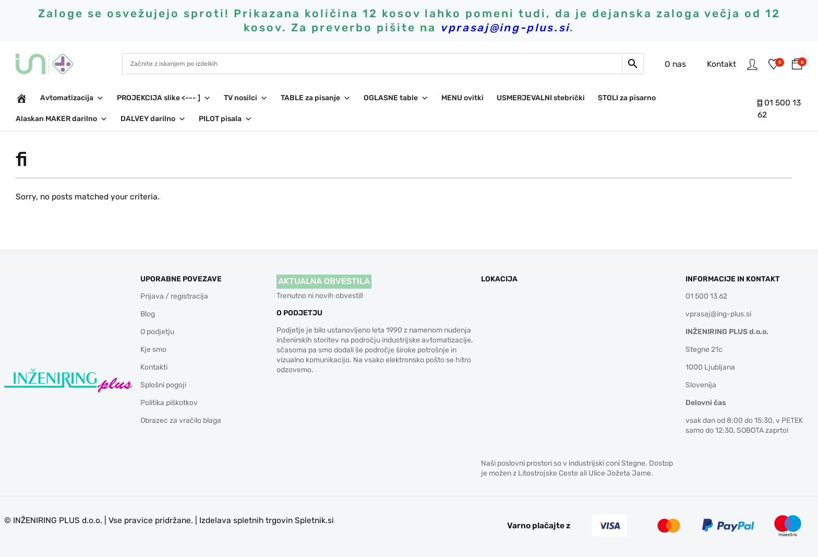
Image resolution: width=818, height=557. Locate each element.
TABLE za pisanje (316, 98)
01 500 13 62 (706, 296)
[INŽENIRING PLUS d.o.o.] (21, 98)
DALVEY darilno (153, 119)
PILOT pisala (225, 119)
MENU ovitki (462, 97)
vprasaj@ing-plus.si (718, 314)
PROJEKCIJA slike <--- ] (164, 98)
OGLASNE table (396, 98)
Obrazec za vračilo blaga (180, 420)
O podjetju (157, 331)
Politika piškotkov (169, 402)
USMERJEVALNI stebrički (541, 97)
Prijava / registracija (174, 296)
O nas (671, 63)
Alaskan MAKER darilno (61, 119)
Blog (147, 314)
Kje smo (153, 349)
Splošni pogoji (163, 385)
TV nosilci (246, 98)
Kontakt (717, 63)
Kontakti (153, 367)
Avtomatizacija (72, 98)
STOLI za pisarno (627, 97)
